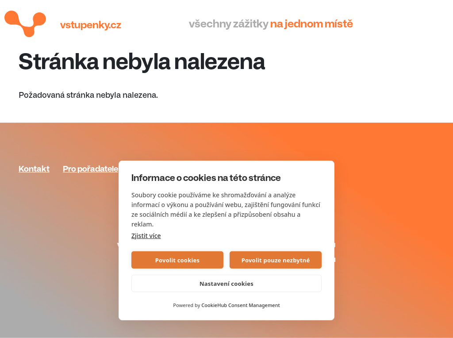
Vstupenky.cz (90, 25)
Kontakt (34, 169)
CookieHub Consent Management (240, 305)
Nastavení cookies (226, 284)
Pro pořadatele (90, 169)
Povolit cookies (177, 260)
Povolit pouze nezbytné (276, 260)
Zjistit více (146, 235)
